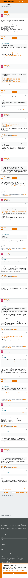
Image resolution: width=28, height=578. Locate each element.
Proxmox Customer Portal (6, 546)
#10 (26, 232)
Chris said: (3, 72)
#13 (26, 304)
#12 (26, 279)
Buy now (24, 60)
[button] (2, 1)
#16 (26, 384)
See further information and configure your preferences (13, 570)
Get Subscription (4, 539)
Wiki (1, 542)
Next (6, 11)
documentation (8, 61)
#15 (26, 355)
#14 (26, 332)
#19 (26, 453)
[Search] (26, 1)
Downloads (3, 544)
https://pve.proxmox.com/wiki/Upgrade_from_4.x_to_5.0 (11, 53)
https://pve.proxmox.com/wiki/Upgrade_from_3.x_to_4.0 (11, 52)
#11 (26, 257)
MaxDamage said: (5, 43)
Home (2, 537)
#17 (26, 408)
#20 (26, 470)
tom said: (3, 259)
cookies (11, 567)
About (2, 549)
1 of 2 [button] (2, 11)
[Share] (25, 19)
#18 (26, 429)
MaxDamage (3, 6)
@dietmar (7, 100)
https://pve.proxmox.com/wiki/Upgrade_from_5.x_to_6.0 (11, 55)
